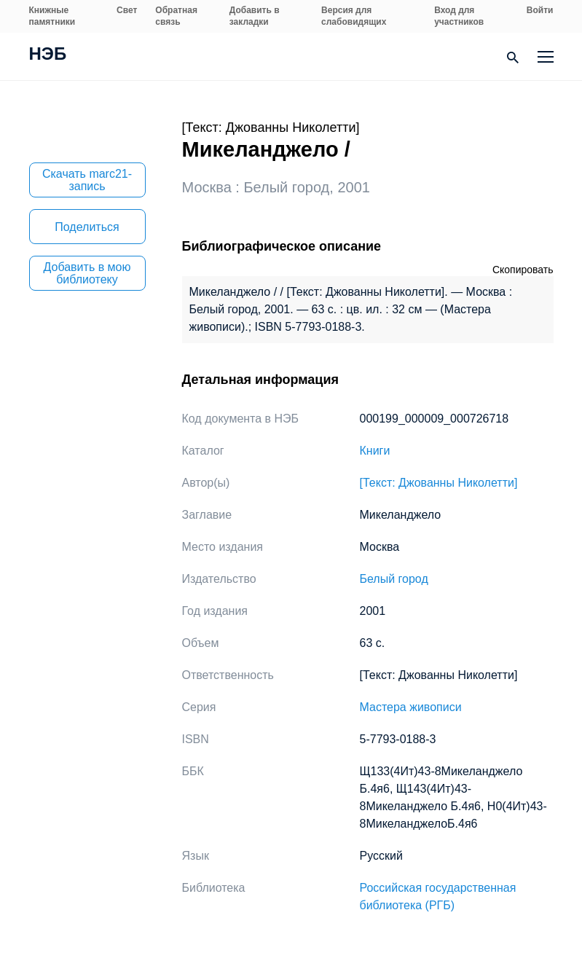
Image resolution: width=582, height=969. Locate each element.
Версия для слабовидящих (353, 16)
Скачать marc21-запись (87, 180)
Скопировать (523, 269)
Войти (540, 10)
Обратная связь (176, 16)
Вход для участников (459, 16)
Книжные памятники (52, 16)
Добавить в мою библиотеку (87, 273)
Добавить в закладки (254, 16)
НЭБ (48, 55)
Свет (127, 10)
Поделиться (87, 227)
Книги (375, 450)
